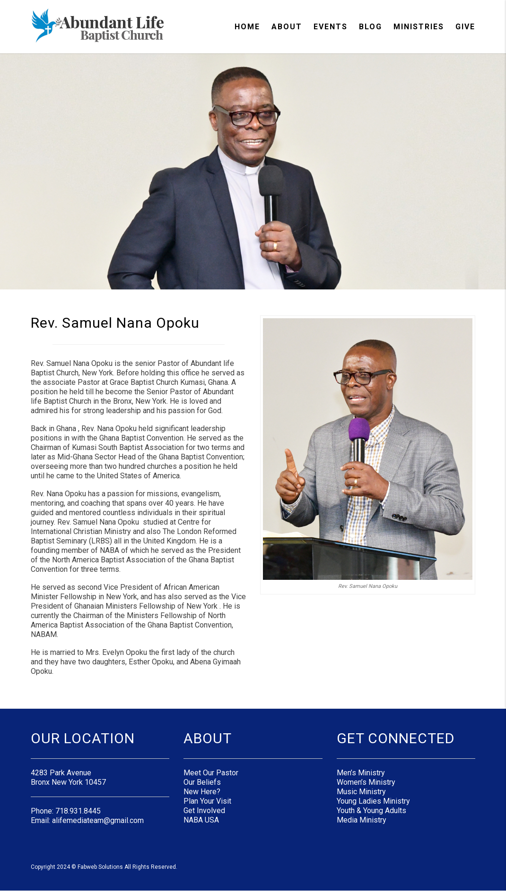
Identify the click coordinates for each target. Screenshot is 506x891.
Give (465, 26)
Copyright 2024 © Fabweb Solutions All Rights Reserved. (104, 867)
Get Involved (204, 810)
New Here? (201, 791)
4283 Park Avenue (61, 772)
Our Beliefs (202, 782)
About (286, 26)
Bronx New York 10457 (68, 782)
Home (247, 26)
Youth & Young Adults (371, 810)
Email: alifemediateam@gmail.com (87, 820)
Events (331, 26)
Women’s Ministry (366, 782)
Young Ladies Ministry (373, 801)
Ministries (418, 26)
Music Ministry (361, 791)
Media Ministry (361, 819)
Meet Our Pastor (210, 772)
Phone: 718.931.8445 (66, 810)
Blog (370, 26)
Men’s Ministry (361, 772)
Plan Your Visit (207, 801)
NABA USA (201, 819)
